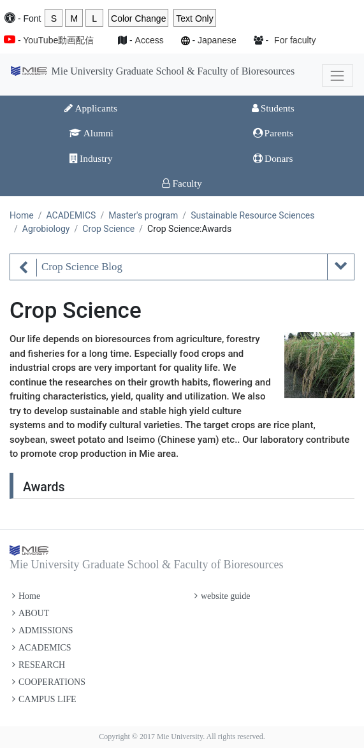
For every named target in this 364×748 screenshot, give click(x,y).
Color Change (138, 18)
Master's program (143, 215)
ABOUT (30, 613)
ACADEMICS (71, 215)
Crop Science (108, 229)
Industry (90, 158)
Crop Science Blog (81, 267)
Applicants (90, 108)
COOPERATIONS (48, 682)
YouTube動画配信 (58, 40)
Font (32, 18)
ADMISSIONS (42, 630)
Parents (273, 132)
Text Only (194, 18)
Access (149, 40)
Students (273, 108)
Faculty (181, 183)
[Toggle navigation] (337, 75)
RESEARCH (38, 665)
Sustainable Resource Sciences (252, 215)
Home (22, 215)
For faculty (295, 40)
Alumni (91, 132)
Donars (273, 158)
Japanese (217, 40)
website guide (222, 596)
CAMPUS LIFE (44, 699)
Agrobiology (46, 229)
